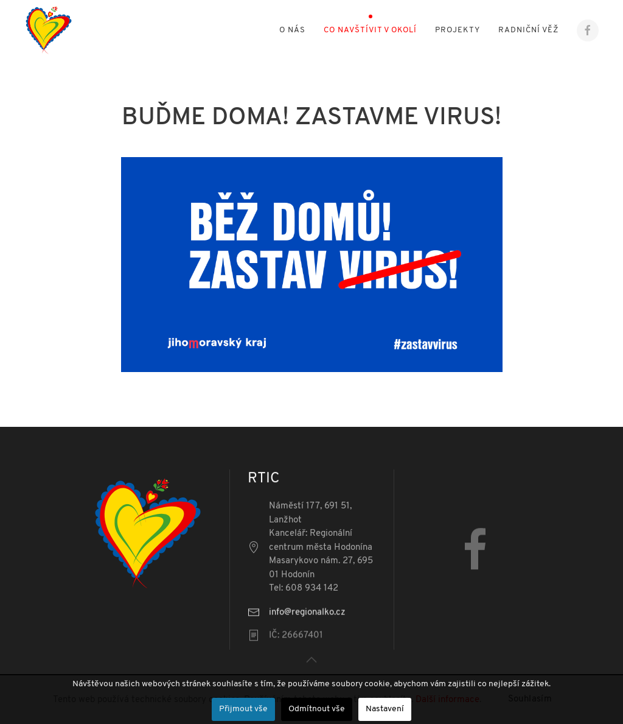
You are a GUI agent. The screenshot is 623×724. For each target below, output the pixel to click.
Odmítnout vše (316, 709)
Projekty (457, 30)
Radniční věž (528, 30)
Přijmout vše (243, 709)
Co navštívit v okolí (370, 30)
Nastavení (385, 709)
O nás (292, 30)
